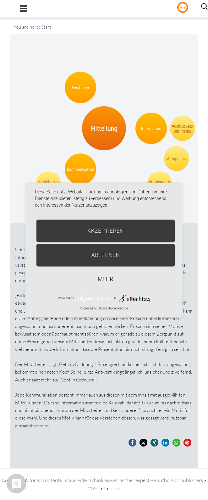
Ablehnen (105, 255)
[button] (132, 443)
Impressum (88, 308)
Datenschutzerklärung (113, 308)
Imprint (112, 488)
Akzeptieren (106, 230)
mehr (105, 279)
